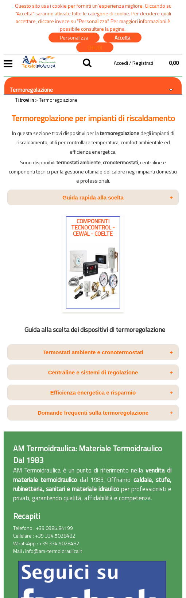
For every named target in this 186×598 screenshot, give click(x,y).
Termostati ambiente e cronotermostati (108, 352)
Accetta (122, 37)
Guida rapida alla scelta (117, 197)
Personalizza (74, 37)
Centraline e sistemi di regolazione (110, 372)
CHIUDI (95, 47)
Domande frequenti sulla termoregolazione (105, 413)
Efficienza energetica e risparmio (111, 392)
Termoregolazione (31, 90)
